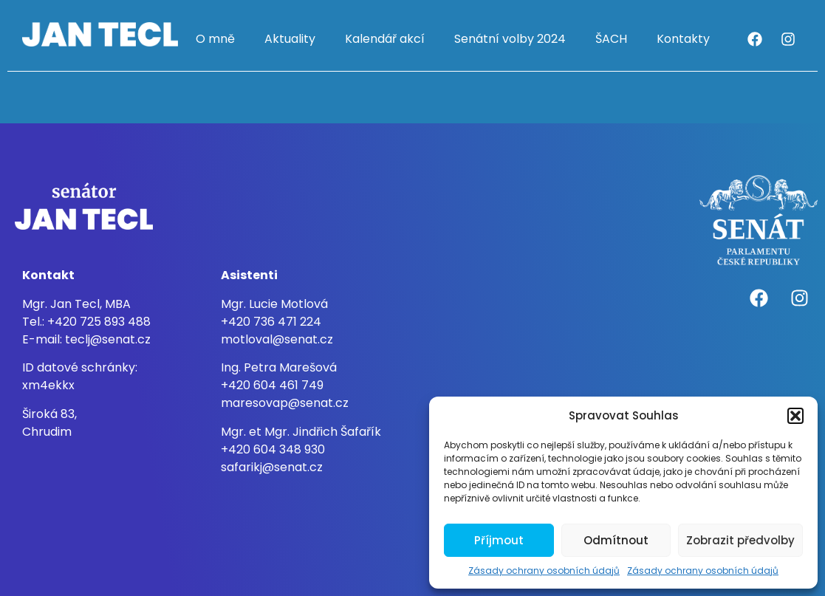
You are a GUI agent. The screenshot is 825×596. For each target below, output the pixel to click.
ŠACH (611, 38)
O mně (215, 38)
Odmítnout (615, 540)
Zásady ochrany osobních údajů (544, 570)
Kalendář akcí (385, 38)
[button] (795, 415)
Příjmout (499, 540)
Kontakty (683, 38)
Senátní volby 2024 (510, 38)
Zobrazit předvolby (740, 540)
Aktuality (289, 38)
